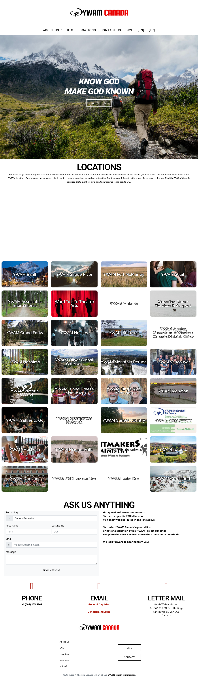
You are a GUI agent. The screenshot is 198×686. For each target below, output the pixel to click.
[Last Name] (74, 531)
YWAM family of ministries (121, 675)
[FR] (152, 30)
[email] (54, 545)
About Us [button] (51, 30)
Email (9, 538)
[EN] (141, 30)
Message (11, 552)
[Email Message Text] (51, 559)
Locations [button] (87, 30)
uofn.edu (64, 666)
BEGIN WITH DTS (99, 102)
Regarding (12, 512)
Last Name (58, 525)
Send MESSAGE (51, 570)
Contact (129, 657)
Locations (65, 654)
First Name (12, 525)
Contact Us (111, 30)
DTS (62, 648)
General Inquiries (99, 604)
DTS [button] (70, 30)
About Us (64, 642)
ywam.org (65, 660)
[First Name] (28, 531)
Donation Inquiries (99, 611)
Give (129, 30)
